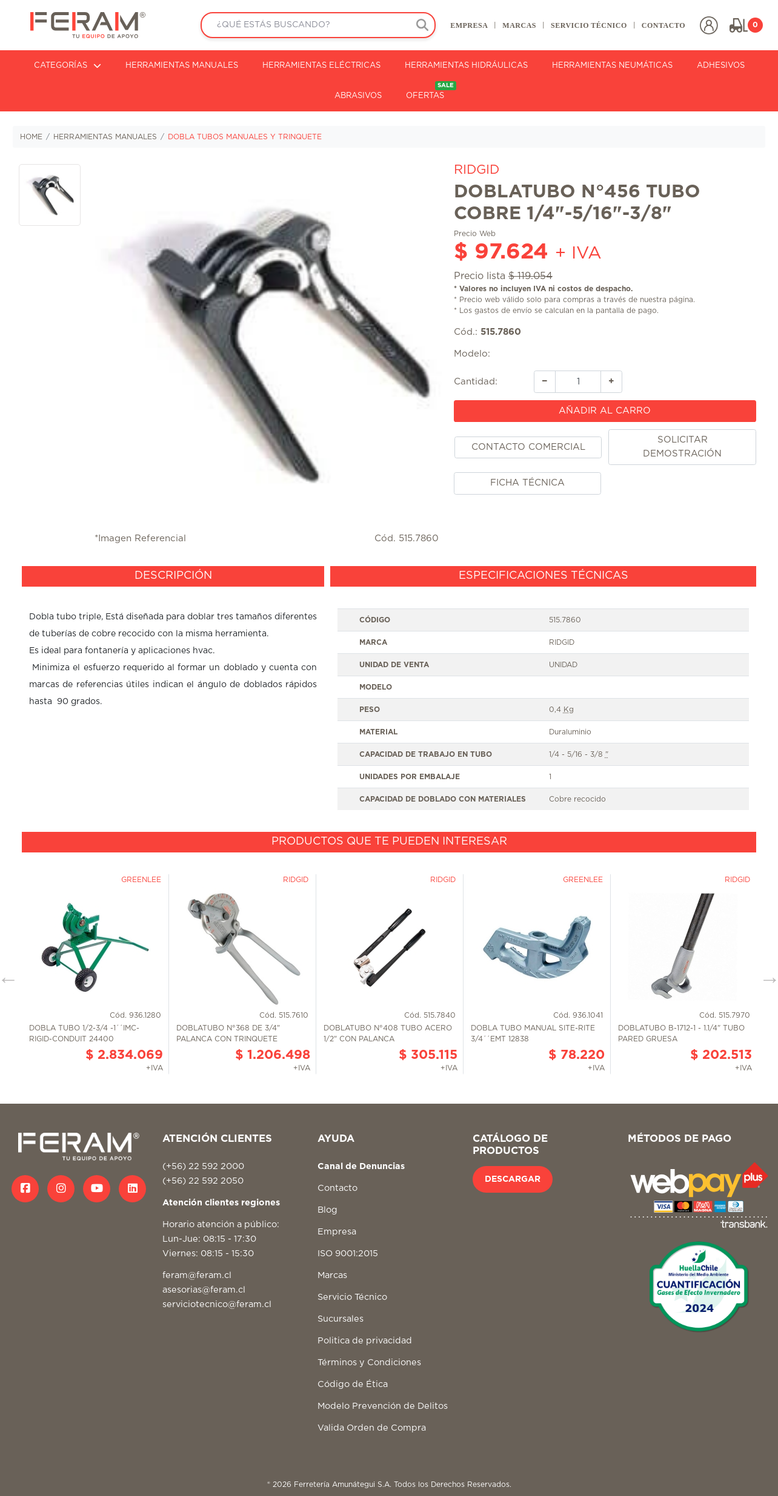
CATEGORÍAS (67, 66)
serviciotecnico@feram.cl (216, 1304)
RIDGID (476, 169)
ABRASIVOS (358, 96)
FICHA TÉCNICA (527, 482)
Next (765, 975)
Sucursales (341, 1318)
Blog (327, 1209)
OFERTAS (431, 90)
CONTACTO (663, 25)
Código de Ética (353, 1384)
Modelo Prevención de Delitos (383, 1406)
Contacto (337, 1188)
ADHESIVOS (721, 66)
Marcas (332, 1275)
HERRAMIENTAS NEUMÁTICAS (612, 66)
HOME (31, 136)
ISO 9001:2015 (348, 1253)
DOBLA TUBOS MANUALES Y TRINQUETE (245, 136)
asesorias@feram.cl (203, 1289)
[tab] (173, 576)
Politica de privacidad (365, 1340)
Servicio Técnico (352, 1297)
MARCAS (519, 25)
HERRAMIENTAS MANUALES (181, 66)
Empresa (337, 1231)
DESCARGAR (512, 1179)
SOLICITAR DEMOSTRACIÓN (682, 446)
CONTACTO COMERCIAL (528, 447)
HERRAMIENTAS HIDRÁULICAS (466, 66)
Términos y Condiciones (369, 1362)
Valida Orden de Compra (372, 1427)
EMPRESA (469, 25)
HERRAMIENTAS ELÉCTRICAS (321, 66)
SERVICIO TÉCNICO (589, 25)
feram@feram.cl (196, 1275)
